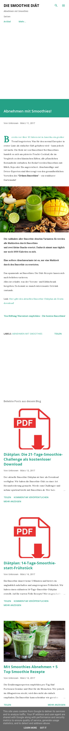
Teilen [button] (58, 333)
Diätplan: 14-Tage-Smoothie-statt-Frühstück (30, 565)
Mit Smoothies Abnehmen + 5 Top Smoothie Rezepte (31, 669)
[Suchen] (56, 5)
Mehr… (22, 21)
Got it (43, 728)
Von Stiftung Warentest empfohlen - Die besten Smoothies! (34, 316)
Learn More (30, 728)
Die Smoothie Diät (21, 5)
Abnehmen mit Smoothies (27, 333)
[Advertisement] (34, 64)
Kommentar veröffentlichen (31, 497)
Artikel (7, 21)
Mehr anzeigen (12, 501)
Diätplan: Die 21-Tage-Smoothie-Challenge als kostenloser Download (33, 459)
